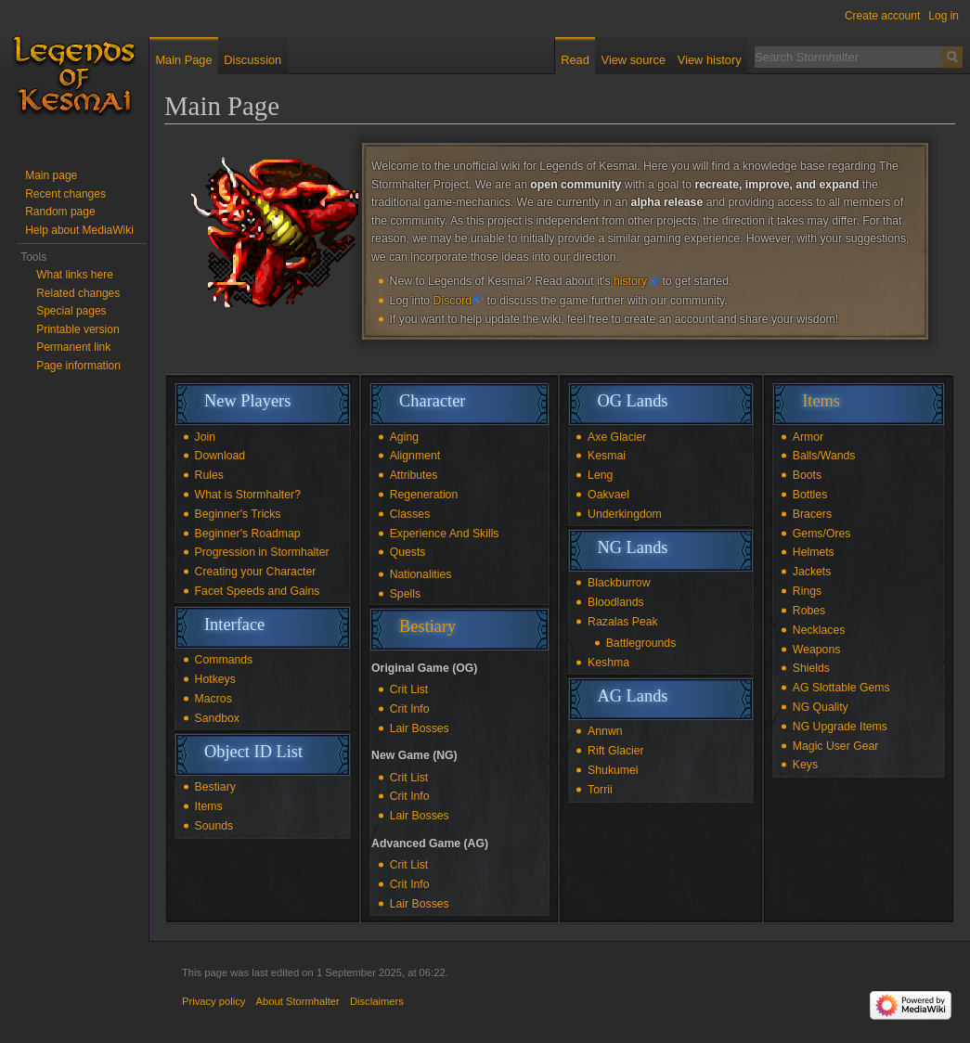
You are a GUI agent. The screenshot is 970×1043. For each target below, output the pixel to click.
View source (633, 60)
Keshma (608, 662)
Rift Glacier (616, 750)
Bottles (810, 494)
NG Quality (820, 707)
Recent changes (65, 193)
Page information (78, 365)
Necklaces (819, 630)
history (630, 281)
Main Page (183, 60)
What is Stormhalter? (248, 494)
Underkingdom (625, 514)
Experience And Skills (444, 533)
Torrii (600, 789)
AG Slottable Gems (841, 687)
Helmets (813, 552)
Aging (404, 437)
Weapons (817, 649)
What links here (74, 274)
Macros (213, 698)
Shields (811, 668)
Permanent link (73, 347)
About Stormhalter (298, 1001)
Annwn (605, 731)
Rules (209, 475)
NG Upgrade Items (840, 726)
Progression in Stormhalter (262, 552)
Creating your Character (256, 571)
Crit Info (410, 708)
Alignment (415, 455)
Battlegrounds (641, 643)
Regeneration (424, 494)
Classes (410, 514)
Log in (943, 15)
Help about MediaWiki (79, 230)
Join (205, 437)
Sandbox (217, 718)
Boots (807, 475)
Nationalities (421, 574)
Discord (452, 300)
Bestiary (215, 786)
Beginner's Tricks (238, 514)
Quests (408, 552)
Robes (809, 610)
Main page (51, 175)
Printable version (77, 329)
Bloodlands (616, 602)
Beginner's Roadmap (248, 533)
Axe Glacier (617, 437)
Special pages (71, 310)
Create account (882, 15)
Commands (224, 659)
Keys (805, 764)
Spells (405, 593)
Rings (807, 591)
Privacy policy (213, 1001)
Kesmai (607, 455)
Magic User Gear (836, 746)
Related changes (78, 293)
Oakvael (608, 494)
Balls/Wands (824, 455)
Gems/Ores (822, 533)
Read (575, 60)
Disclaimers (377, 1001)
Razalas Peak (623, 621)
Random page (60, 211)
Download (220, 455)
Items (209, 806)
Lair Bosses (419, 728)
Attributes (414, 475)
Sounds (214, 825)
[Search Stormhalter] (848, 56)
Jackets (812, 571)
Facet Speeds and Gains (257, 591)
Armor (808, 437)
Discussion (252, 60)
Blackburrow (619, 582)
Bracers (812, 514)
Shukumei (613, 770)
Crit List (409, 689)
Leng (600, 475)
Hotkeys (215, 679)
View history (710, 60)
